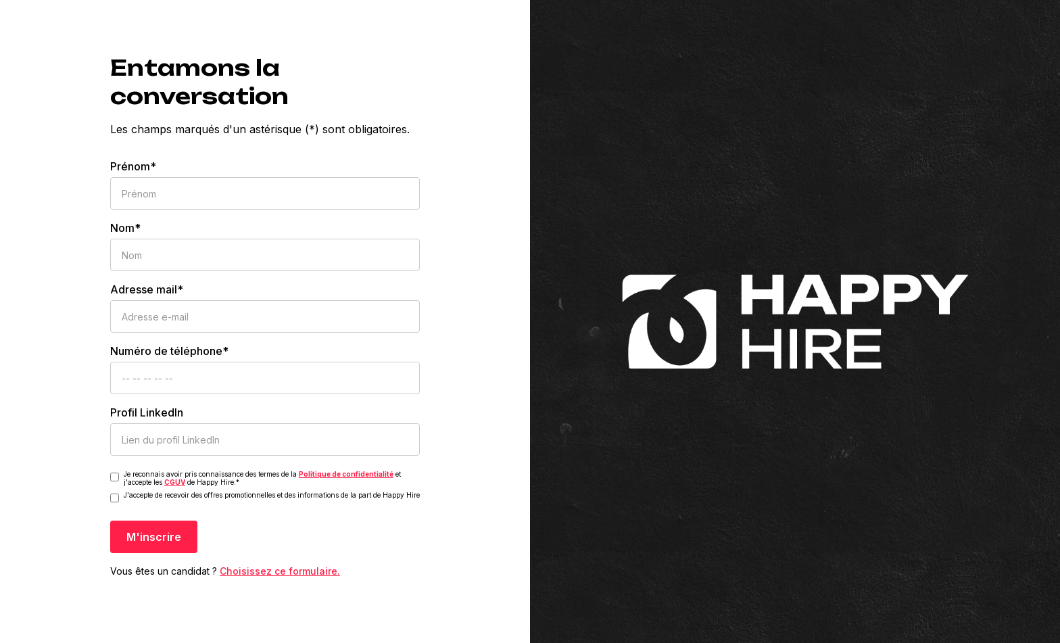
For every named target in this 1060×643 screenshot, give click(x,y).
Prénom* (133, 166)
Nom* (125, 228)
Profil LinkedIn (146, 412)
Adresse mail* (146, 289)
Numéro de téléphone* (169, 351)
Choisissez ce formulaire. (280, 571)
